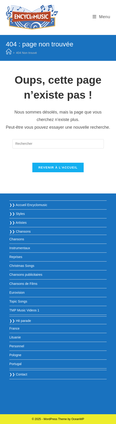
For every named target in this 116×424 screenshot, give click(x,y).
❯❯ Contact (18, 374)
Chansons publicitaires (25, 274)
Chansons (16, 239)
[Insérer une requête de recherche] (58, 143)
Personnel (16, 346)
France (14, 328)
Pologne (15, 355)
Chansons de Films (23, 284)
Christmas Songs (21, 266)
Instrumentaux (19, 248)
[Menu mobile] (101, 16)
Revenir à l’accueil (58, 167)
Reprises (15, 257)
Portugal (15, 364)
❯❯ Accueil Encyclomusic (28, 205)
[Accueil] (8, 53)
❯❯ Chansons (20, 231)
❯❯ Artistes (18, 222)
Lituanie (15, 337)
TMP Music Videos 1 (24, 310)
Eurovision (17, 292)
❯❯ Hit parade (20, 321)
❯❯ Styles (17, 214)
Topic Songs (18, 301)
